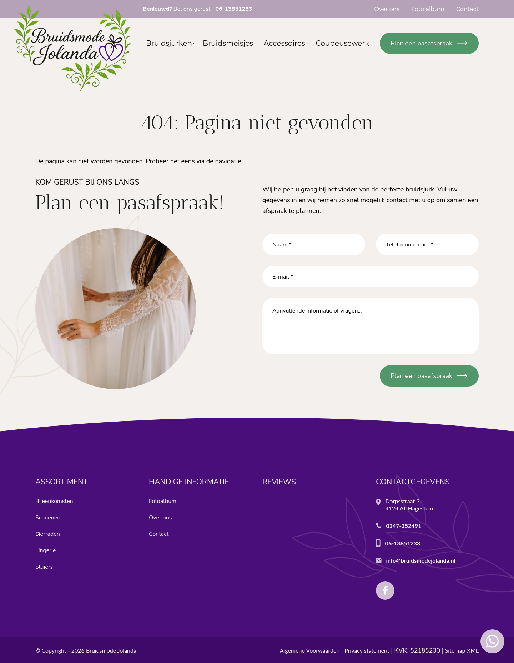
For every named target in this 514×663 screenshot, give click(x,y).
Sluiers (44, 567)
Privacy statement (366, 650)
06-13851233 (402, 543)
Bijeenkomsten (54, 501)
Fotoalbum (162, 501)
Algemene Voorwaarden (310, 650)
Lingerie (45, 550)
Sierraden (47, 534)
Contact (158, 534)
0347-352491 (403, 525)
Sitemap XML (462, 650)
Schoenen (47, 518)
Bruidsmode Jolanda (111, 650)
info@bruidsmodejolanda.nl (420, 560)
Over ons (160, 518)
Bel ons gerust (197, 9)
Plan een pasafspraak (421, 43)
